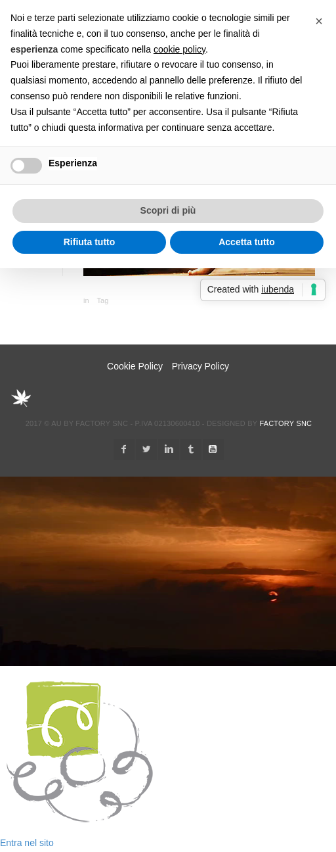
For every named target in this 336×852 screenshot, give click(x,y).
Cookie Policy (135, 366)
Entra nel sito (27, 843)
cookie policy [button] (179, 49)
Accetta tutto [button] (247, 242)
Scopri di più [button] (168, 210)
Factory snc (285, 423)
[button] (318, 21)
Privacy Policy (200, 366)
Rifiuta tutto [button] (90, 242)
